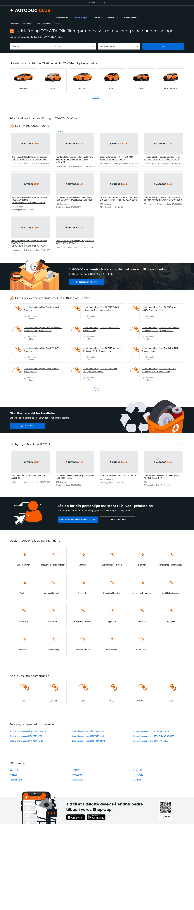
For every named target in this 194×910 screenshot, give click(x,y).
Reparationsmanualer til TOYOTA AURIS (26, 741)
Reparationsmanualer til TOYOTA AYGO (26, 736)
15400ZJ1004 (77, 779)
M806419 (14, 770)
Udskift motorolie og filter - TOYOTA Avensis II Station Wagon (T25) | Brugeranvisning (160, 329)
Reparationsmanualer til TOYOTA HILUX (88, 741)
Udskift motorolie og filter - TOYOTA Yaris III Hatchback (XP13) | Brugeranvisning (101, 308)
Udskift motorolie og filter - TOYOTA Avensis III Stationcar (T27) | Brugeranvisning (43, 329)
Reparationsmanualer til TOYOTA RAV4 (88, 736)
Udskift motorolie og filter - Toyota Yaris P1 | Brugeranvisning (42, 349)
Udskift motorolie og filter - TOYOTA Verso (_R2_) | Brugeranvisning (100, 370)
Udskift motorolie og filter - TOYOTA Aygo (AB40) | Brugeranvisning (159, 308)
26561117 (137, 770)
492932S (75, 770)
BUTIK (92, 2)
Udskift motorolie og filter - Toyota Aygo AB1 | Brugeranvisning (42, 308)
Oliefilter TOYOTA (88, 282)
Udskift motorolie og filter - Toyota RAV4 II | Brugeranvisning (41, 370)
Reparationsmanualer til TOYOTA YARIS (88, 731)
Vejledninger (27, 24)
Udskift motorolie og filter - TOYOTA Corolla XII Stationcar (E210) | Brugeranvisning (102, 349)
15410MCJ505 (16, 779)
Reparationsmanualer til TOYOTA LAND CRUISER (153, 736)
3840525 (137, 779)
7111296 (13, 775)
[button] (112, 17)
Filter (38, 24)
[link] (61, 17)
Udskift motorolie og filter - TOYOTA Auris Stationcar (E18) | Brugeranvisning (159, 370)
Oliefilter (46, 24)
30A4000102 (77, 775)
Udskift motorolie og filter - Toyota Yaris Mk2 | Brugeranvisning (101, 329)
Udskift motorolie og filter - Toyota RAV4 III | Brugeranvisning (160, 349)
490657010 (138, 775)
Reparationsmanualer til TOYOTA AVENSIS (151, 731)
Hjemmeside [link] (14, 24)
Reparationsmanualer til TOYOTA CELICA (150, 741)
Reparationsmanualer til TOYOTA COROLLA (28, 731)
